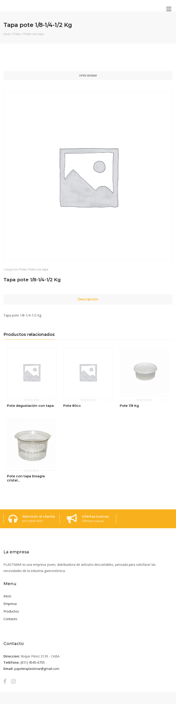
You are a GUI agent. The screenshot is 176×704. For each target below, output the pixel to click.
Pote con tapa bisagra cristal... (26, 478)
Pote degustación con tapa (30, 406)
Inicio (7, 34)
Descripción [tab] (88, 299)
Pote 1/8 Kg (129, 406)
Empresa (10, 603)
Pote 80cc (72, 406)
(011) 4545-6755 (33, 662)
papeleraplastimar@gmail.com (36, 668)
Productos (11, 611)
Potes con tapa (34, 34)
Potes (17, 34)
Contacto (10, 619)
